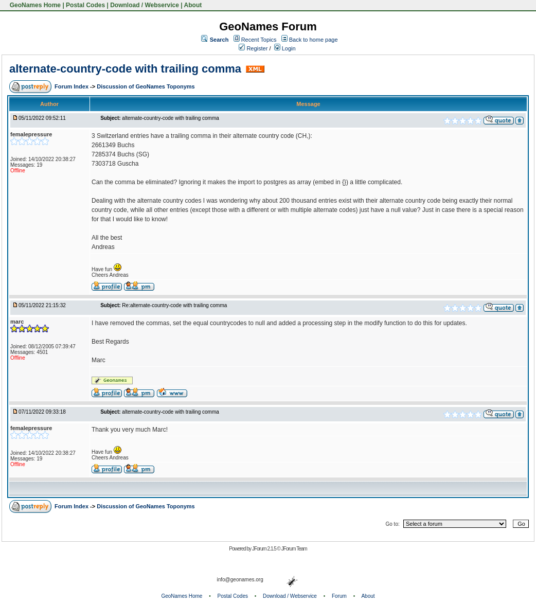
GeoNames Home (34, 5)
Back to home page (313, 40)
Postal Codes (85, 5)
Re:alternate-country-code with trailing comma (174, 305)
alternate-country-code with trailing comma (125, 68)
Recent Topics (259, 40)
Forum (339, 596)
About (193, 5)
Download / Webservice (144, 5)
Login (285, 48)
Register (253, 48)
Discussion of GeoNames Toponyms (146, 86)
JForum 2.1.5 (264, 549)
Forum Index (72, 86)
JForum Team (294, 549)
